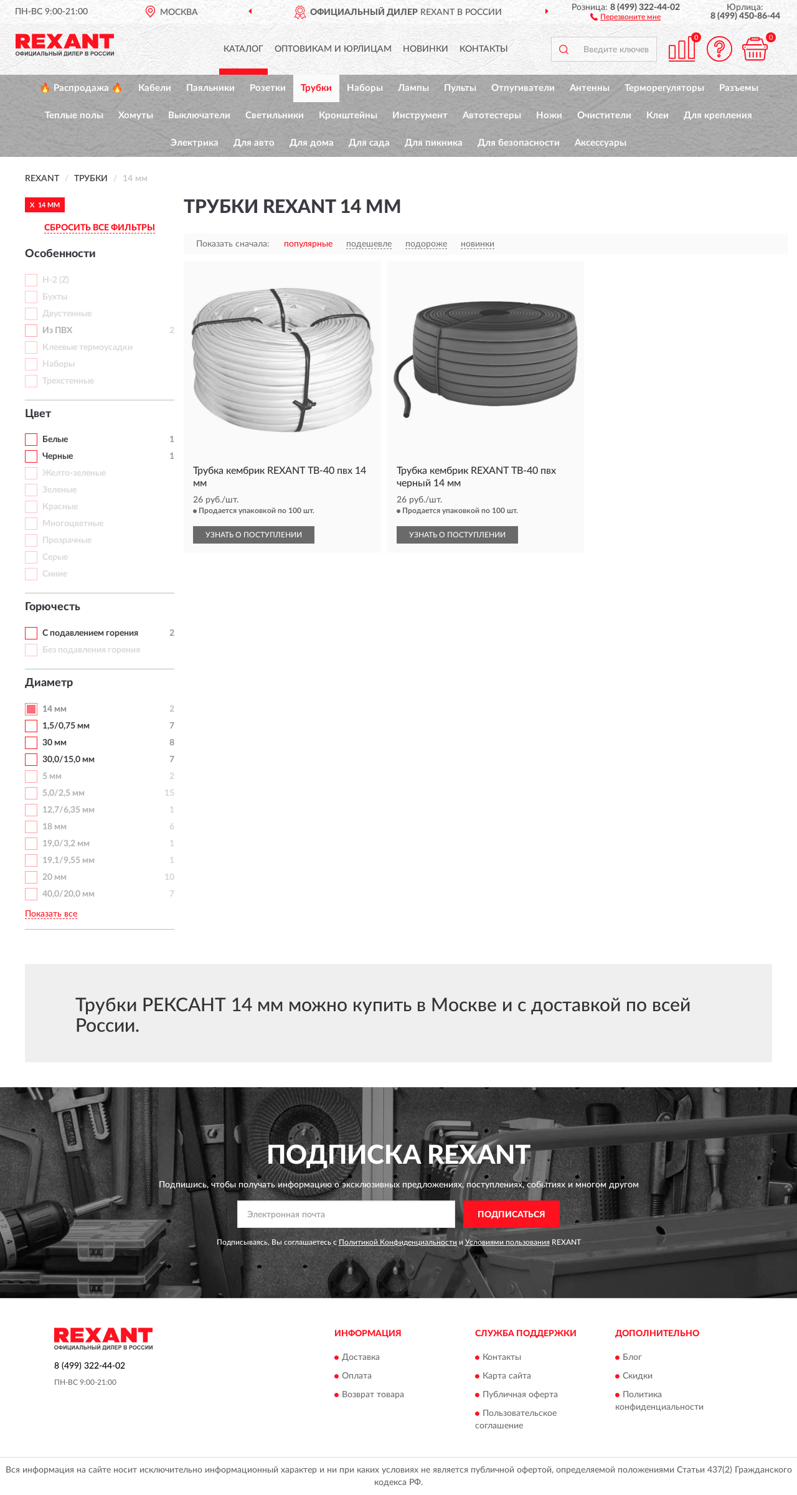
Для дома (312, 143)
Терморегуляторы (664, 88)
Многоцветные (72, 523)
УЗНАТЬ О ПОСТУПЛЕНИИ (253, 535)
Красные (60, 506)
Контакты (484, 49)
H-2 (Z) (55, 280)
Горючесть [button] (52, 607)
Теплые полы (74, 115)
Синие (54, 574)
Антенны (590, 88)
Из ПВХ (57, 330)
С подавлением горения (90, 633)
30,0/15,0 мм (68, 759)
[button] (625, 16)
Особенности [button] (60, 254)
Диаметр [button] (49, 683)
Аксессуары (600, 143)
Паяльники (210, 88)
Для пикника (434, 143)
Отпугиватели (523, 88)
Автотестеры (492, 115)
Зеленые (59, 490)
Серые (55, 557)
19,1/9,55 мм (68, 860)
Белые (55, 439)
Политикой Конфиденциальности (398, 1242)
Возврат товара (373, 1394)
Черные (57, 456)
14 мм (54, 709)
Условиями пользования (507, 1242)
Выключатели (199, 115)
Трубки (316, 88)
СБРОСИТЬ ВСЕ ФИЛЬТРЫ (99, 228)
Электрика (195, 143)
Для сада (369, 143)
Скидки (638, 1376)
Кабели (154, 88)
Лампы (413, 88)
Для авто (254, 143)
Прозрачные (67, 540)
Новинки (425, 49)
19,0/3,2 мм (66, 843)
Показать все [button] (51, 914)
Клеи (657, 115)
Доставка (361, 1357)
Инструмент (420, 115)
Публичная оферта (520, 1394)
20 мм (54, 877)
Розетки (268, 88)
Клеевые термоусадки (87, 347)
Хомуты (135, 115)
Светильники (274, 115)
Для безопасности (519, 143)
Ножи (549, 115)
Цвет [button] (38, 414)
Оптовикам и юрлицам (333, 49)
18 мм (54, 827)
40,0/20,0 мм (68, 894)
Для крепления (718, 115)
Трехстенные (68, 381)
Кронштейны (348, 115)
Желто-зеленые (74, 473)
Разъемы (738, 88)
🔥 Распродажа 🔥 (81, 88)
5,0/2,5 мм (63, 793)
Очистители (604, 115)
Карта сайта (507, 1376)
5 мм (52, 776)
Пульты (460, 88)
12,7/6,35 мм (68, 810)
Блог (632, 1357)
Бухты (54, 297)
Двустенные (67, 313)
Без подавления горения (91, 650)
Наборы (365, 88)
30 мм (54, 742)
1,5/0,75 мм (66, 726)
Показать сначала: (233, 244)
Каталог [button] (243, 49)
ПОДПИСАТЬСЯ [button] (511, 1214)
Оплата (357, 1376)
